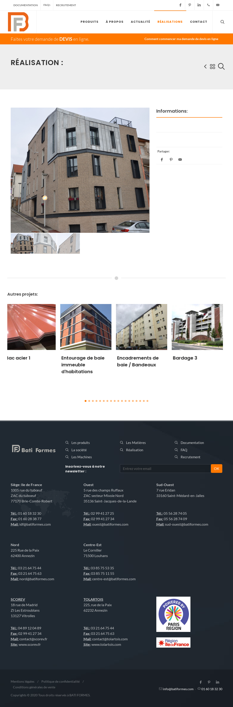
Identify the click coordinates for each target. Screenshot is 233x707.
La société (79, 450)
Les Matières (136, 443)
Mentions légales (22, 681)
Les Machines (81, 457)
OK (216, 468)
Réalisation (134, 450)
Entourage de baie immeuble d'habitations (85, 365)
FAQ (46, 5)
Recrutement (66, 5)
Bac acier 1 (20, 358)
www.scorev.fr (30, 644)
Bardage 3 (188, 358)
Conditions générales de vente (34, 687)
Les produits (80, 443)
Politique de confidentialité (60, 681)
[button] (85, 401)
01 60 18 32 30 (211, 689)
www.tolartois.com (106, 644)
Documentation (25, 5)
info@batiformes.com (178, 689)
